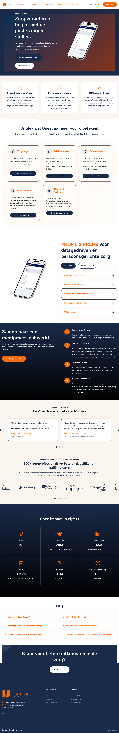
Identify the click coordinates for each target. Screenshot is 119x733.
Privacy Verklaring (76, 702)
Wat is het (35, 4)
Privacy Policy (112, 730)
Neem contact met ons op (79, 696)
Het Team (49, 699)
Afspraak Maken (76, 699)
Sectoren (72, 4)
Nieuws (48, 696)
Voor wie (61, 4)
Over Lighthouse (51, 702)
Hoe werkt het (48, 4)
